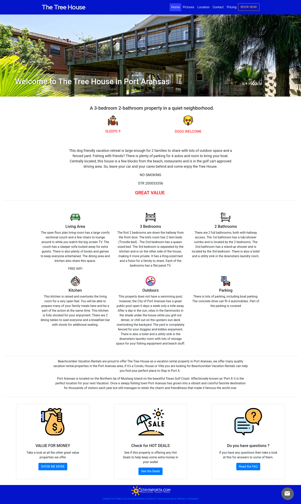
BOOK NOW (249, 7)
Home (176, 7)
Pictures (188, 7)
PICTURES (117, 498)
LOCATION (129, 498)
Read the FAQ (248, 466)
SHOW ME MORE (53, 466)
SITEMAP (193, 498)
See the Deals (150, 471)
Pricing (231, 7)
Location (203, 7)
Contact (218, 7)
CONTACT (152, 498)
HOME (106, 498)
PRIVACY (182, 498)
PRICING (140, 498)
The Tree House (63, 7)
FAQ (160, 498)
